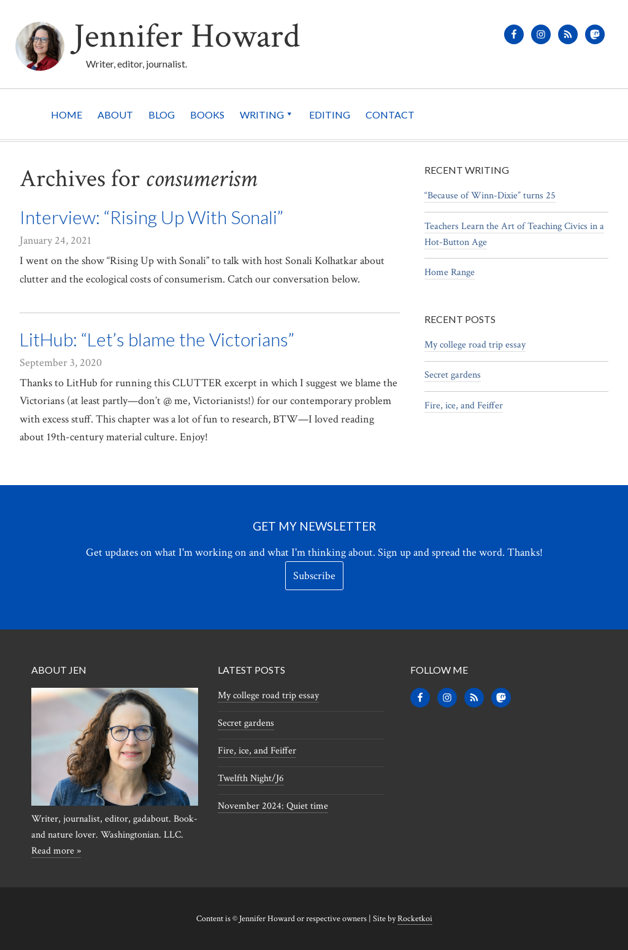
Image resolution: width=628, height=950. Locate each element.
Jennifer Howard (187, 36)
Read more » (56, 850)
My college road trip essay (475, 344)
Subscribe (314, 576)
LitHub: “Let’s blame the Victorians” (157, 339)
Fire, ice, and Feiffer (463, 405)
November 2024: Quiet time (273, 806)
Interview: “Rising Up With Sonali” (151, 217)
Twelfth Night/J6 (251, 778)
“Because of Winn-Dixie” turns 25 (490, 195)
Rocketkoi (414, 918)
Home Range (449, 272)
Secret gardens (452, 374)
